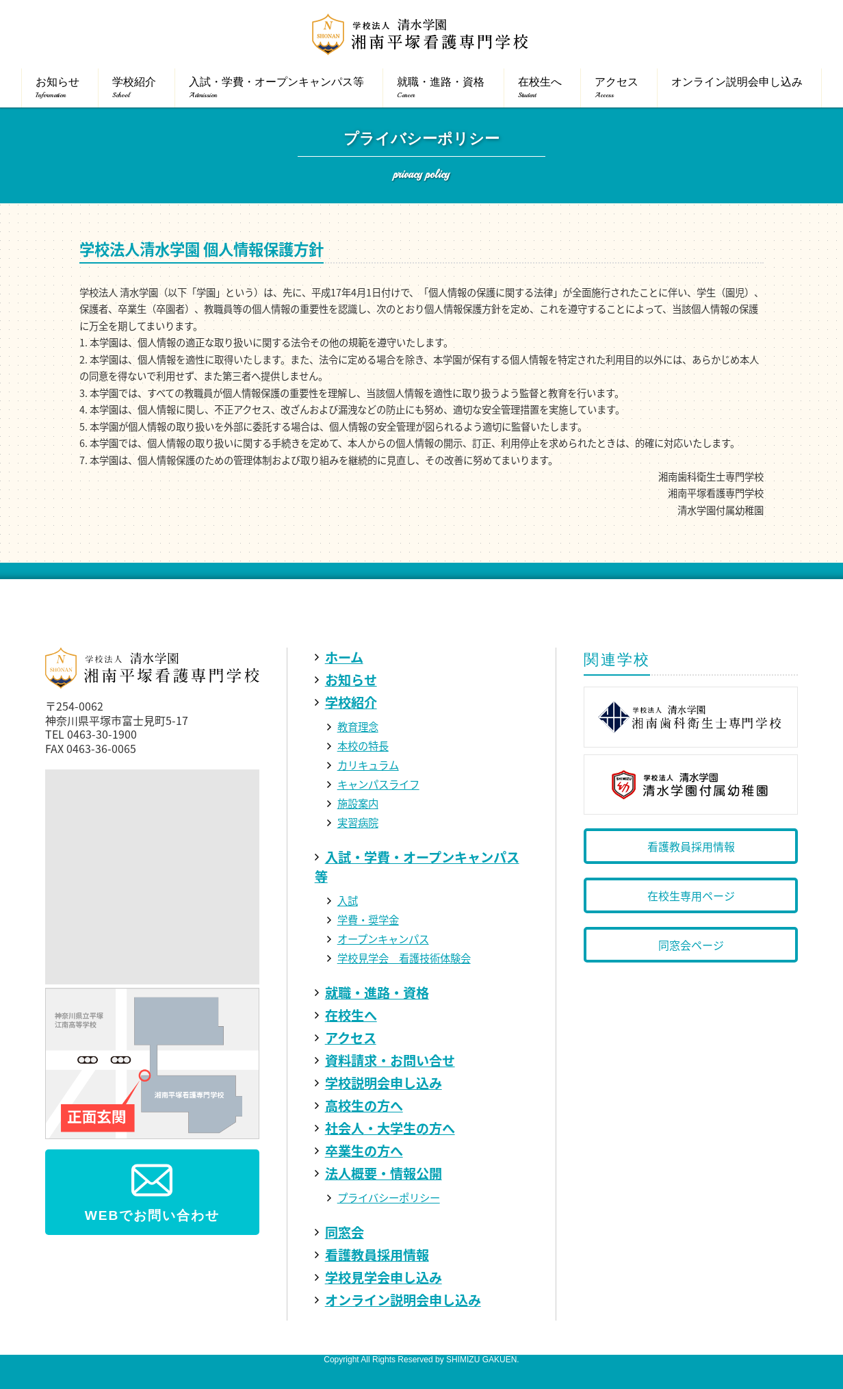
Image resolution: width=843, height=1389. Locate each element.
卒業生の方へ (364, 1150)
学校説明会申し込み (383, 1083)
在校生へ (351, 1015)
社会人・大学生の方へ (390, 1128)
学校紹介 (351, 702)
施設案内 (357, 803)
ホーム (344, 657)
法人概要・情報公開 (383, 1173)
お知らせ (351, 679)
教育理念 (357, 727)
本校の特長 (363, 746)
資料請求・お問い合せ (390, 1060)
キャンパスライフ (378, 784)
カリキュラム (368, 765)
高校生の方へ (364, 1105)
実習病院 (357, 822)
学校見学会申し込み (383, 1277)
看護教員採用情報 (377, 1254)
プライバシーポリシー (388, 1198)
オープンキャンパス (383, 939)
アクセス (350, 1037)
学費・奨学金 (368, 920)
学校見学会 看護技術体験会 (404, 958)
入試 (347, 900)
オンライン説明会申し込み (403, 1300)
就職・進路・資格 (377, 992)
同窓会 (344, 1232)
